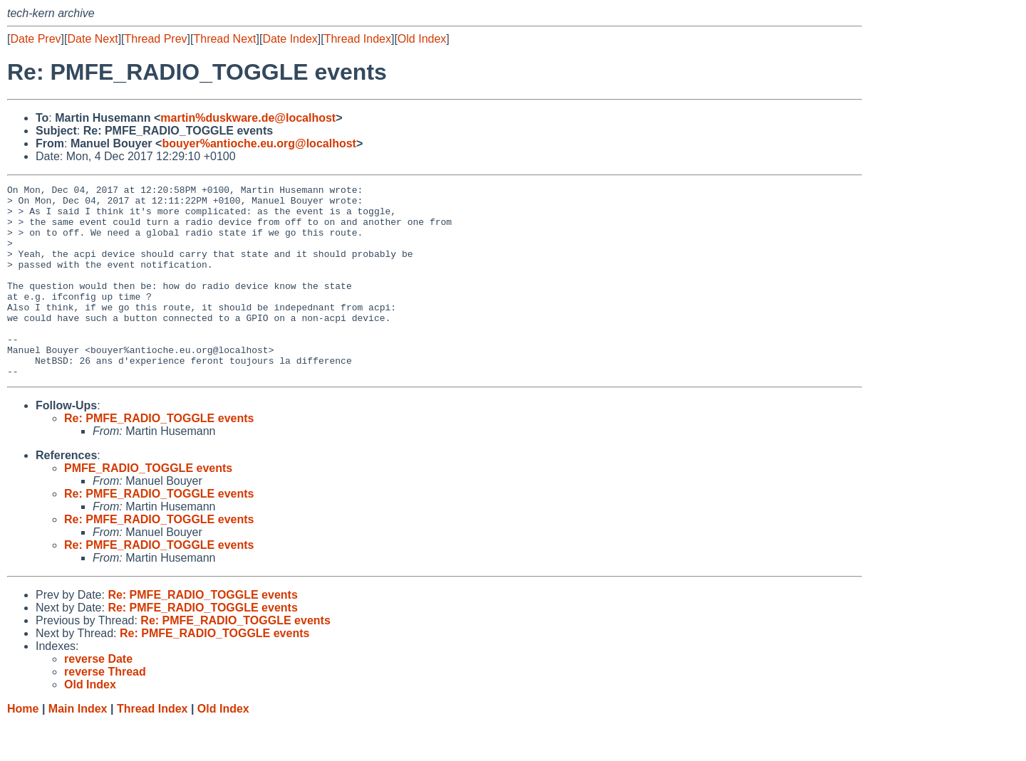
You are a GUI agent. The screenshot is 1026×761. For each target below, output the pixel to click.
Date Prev (35, 39)
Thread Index (357, 39)
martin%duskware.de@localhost (248, 118)
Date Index (289, 39)
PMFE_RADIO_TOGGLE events (148, 506)
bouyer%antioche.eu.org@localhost (259, 143)
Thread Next (224, 39)
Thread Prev (156, 39)
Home (22, 747)
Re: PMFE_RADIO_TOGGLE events (159, 457)
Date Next (92, 39)
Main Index (78, 747)
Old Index (422, 39)
